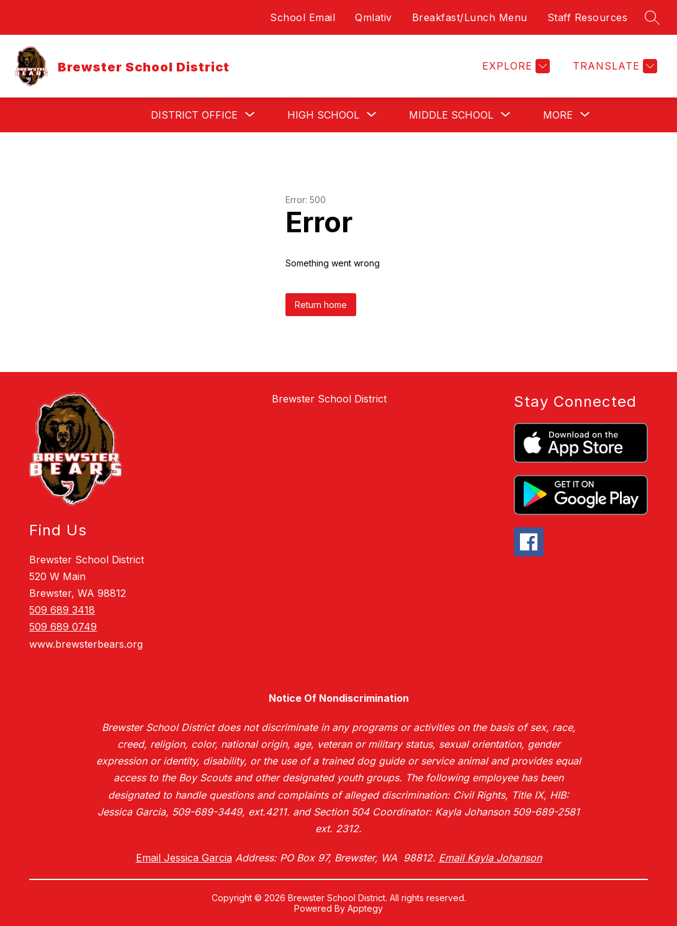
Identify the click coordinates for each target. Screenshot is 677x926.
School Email (302, 17)
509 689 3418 (62, 610)
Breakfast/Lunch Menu (469, 17)
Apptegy (365, 908)
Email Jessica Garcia (184, 857)
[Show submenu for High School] (323, 114)
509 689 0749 (63, 626)
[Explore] (514, 66)
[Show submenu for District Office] (194, 114)
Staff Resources (587, 17)
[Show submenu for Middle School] (451, 114)
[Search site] (652, 17)
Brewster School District (329, 399)
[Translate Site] (613, 66)
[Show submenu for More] (558, 114)
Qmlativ (373, 17)
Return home (321, 304)
